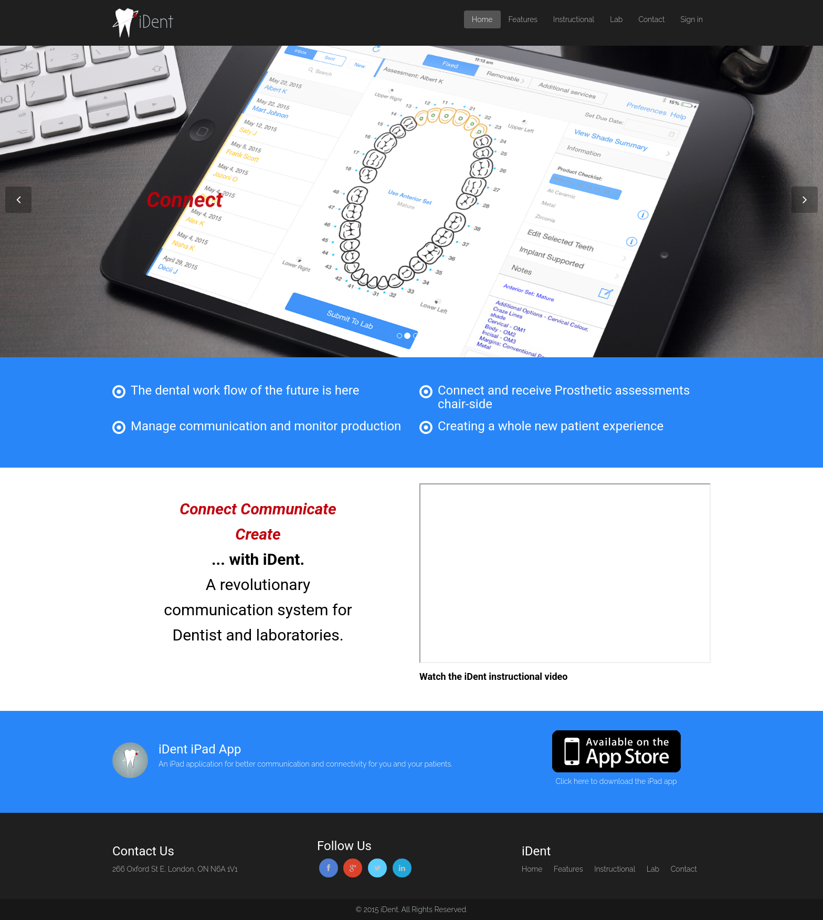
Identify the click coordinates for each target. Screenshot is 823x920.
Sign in (691, 19)
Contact (651, 19)
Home (482, 19)
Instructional (573, 19)
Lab (616, 19)
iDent (142, 23)
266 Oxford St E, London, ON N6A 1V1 (175, 869)
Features (523, 19)
